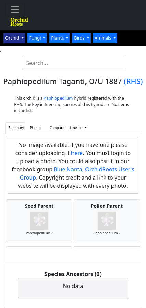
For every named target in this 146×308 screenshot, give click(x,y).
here (77, 153)
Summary (16, 127)
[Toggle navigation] (15, 9)
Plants (58, 38)
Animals (103, 38)
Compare (57, 127)
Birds (80, 38)
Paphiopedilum (58, 98)
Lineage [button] (77, 127)
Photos (35, 127)
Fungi (35, 38)
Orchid (12, 38)
